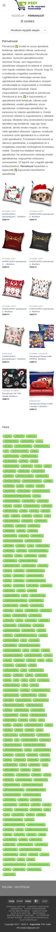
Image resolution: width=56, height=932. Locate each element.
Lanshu (7, 585)
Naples (42, 834)
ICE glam (8, 446)
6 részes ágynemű (41, 700)
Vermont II (31, 834)
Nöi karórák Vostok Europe (32, 784)
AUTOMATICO (41, 844)
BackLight (33, 854)
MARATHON (34, 764)
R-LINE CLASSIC (11, 605)
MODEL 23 (8, 779)
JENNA (34, 451)
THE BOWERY (29, 500)
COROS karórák (28, 565)
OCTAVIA (24, 461)
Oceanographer (23, 774)
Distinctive (36, 774)
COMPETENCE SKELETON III (15, 600)
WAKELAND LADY (42, 446)
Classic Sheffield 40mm (28, 560)
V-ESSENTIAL (35, 615)
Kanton (42, 555)
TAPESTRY (19, 436)
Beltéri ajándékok (11, 854)
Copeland (32, 590)
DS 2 (26, 650)
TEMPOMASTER (36, 600)
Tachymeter (19, 580)
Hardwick (30, 730)
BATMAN (42, 630)
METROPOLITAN (36, 670)
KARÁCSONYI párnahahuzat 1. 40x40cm (14, 357)
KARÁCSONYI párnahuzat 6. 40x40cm (41, 215)
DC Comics (34, 640)
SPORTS (8, 635)
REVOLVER (27, 520)
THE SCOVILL (10, 799)
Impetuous (8, 754)
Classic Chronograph (35, 575)
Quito (41, 660)
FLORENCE (9, 486)
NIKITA (48, 466)
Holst (47, 515)
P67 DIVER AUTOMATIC (38, 550)
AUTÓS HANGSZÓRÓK (35, 909)
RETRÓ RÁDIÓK (14, 918)
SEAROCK (31, 436)
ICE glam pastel (10, 461)
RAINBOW (8, 476)
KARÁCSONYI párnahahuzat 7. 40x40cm (14, 215)
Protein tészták (10, 625)
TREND (32, 665)
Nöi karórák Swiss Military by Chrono (17, 495)
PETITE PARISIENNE (23, 446)
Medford (30, 814)
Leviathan (25, 690)
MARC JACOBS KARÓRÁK (14, 824)
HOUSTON (9, 829)
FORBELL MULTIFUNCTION (36, 829)
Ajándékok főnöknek (12, 630)
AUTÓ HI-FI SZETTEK (21, 913)
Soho (7, 814)
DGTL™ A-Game (10, 735)
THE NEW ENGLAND (33, 655)
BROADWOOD (32, 610)
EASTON (8, 739)
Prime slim (8, 610)
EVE (32, 680)
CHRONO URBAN (11, 640)
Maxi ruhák (8, 700)
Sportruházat (43, 500)
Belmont (19, 730)
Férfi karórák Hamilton (12, 794)
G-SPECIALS (9, 859)
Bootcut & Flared (34, 869)
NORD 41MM (9, 844)
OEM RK (21, 530)
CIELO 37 (29, 819)
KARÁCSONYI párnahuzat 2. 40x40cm (41, 310)
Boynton (8, 759)
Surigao (30, 486)
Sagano (49, 725)
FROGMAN (47, 505)
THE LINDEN (32, 585)
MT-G (23, 854)
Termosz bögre (25, 625)
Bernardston (33, 754)
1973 (49, 660)
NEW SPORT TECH (12, 565)
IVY (6, 451)
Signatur (8, 660)
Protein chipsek (24, 491)
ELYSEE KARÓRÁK (29, 739)
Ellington (23, 839)
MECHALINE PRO (38, 595)
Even (41, 720)
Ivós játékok (39, 625)
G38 (6, 515)
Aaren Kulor (45, 739)
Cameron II (21, 525)
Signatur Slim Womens (12, 744)
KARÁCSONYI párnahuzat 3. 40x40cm (14, 310)
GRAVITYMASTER (29, 695)
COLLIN (35, 650)
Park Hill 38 (19, 834)
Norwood (45, 854)
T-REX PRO (9, 550)
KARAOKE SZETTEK (15, 907)
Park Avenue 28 (21, 809)
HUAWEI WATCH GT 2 (35, 570)
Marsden (16, 515)
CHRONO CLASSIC (33, 540)
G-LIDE (17, 505)
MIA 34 (19, 829)
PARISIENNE (36, 809)
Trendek (7, 436)
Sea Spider (19, 570)
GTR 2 (19, 620)
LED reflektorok (10, 645)
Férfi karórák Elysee (11, 685)
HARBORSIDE (43, 735)
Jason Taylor (19, 575)
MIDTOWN (21, 550)
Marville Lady (24, 471)
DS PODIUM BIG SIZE (34, 725)
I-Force (7, 575)
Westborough (20, 759)
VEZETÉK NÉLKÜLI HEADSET (20, 915)
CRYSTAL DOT (37, 605)
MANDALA (18, 675)
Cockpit (23, 510)
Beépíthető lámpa (21, 710)
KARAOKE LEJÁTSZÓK (38, 907)
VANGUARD (9, 530)
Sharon (47, 774)
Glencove (31, 660)
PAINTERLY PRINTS (12, 481)
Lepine (20, 486)
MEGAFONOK (39, 913)
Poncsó (36, 495)
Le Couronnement (11, 690)
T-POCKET (9, 665)
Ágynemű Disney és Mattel (14, 705)
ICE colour (23, 535)
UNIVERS (20, 545)
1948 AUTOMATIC (11, 670)
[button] (4, 5)
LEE (16, 680)
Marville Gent (9, 491)
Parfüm (42, 695)
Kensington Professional (13, 655)
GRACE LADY (41, 675)
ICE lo (39, 441)
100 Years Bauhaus (31, 505)
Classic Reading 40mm (41, 690)
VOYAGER (8, 525)
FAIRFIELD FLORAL (29, 456)
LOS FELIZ (9, 620)
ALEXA (7, 675)
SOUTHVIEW (9, 874)
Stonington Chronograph (13, 819)
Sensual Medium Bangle (13, 749)
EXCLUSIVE (19, 585)
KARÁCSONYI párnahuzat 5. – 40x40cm (14, 262)
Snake (7, 615)
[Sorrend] (28, 30)
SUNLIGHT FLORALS (19, 451)
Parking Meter (30, 555)
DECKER (8, 730)
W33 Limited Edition (11, 520)
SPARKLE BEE (42, 476)
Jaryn (25, 595)
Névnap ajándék (37, 710)
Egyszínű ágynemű (23, 700)
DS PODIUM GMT (27, 735)
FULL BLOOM (18, 814)
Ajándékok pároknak (38, 715)
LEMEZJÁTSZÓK (39, 911)
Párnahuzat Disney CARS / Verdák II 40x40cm (41, 405)
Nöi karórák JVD (41, 779)
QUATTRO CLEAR (11, 456)
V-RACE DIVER (42, 545)
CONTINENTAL (10, 560)
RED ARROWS (28, 630)
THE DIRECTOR (10, 764)
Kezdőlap (18, 15)
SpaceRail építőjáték (12, 500)
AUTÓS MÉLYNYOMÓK (19, 911)
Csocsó (24, 715)
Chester (24, 605)
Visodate (47, 804)
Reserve (8, 570)
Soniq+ (19, 610)
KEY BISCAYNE (10, 804)
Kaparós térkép (10, 720)
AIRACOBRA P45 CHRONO (30, 849)
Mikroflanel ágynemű (35, 705)
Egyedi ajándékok (11, 715)
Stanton (36, 769)
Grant (33, 720)
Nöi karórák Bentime (12, 784)
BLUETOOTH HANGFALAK (36, 918)
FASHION (36, 804)
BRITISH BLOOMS (11, 466)
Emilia (28, 749)
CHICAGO (27, 515)
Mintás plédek (19, 869)
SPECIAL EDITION (25, 844)
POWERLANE (41, 520)
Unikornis (23, 720)
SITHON (46, 650)
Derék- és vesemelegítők (13, 540)
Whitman (41, 814)
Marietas (8, 834)
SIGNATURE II (37, 535)
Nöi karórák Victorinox (41, 491)
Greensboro (36, 799)
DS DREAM (9, 774)
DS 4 (24, 640)
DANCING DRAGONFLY (32, 481)
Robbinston (19, 660)
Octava (18, 555)
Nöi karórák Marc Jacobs (36, 789)
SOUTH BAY (31, 620)
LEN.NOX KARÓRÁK (42, 749)
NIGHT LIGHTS (10, 535)
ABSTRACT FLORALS (24, 476)
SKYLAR (34, 685)
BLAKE (29, 675)
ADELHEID (23, 799)
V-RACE (21, 590)
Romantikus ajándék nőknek (38, 864)
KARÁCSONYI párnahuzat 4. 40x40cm (41, 262)
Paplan (7, 869)
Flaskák (30, 859)
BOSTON (46, 510)
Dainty (23, 764)
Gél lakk (7, 505)
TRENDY (8, 809)
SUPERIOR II (34, 525)
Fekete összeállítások (12, 650)
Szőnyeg (8, 710)
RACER (7, 580)
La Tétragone (43, 680)
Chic (45, 764)
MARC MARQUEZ (11, 769)
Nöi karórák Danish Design (14, 789)
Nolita (47, 809)
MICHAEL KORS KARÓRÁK (34, 744)
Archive (34, 461)
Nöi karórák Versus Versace (29, 645)
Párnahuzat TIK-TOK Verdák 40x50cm (11, 394)
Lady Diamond (10, 471)
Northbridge (33, 759)
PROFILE (8, 555)
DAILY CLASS (36, 839)
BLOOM (40, 486)
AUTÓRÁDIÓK (42, 915)
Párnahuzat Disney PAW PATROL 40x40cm (40, 357)
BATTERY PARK (10, 849)
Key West (18, 725)
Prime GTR (43, 565)
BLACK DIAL (27, 466)
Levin (31, 545)
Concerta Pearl (38, 471)
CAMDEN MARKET (11, 595)
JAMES (7, 725)
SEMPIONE (44, 620)
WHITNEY (24, 804)
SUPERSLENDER (11, 441)
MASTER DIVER (10, 510)
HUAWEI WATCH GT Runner (26, 635)
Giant (24, 680)
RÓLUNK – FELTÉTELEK (16, 887)
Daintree (43, 635)
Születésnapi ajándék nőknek (14, 864)
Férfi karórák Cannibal (32, 794)
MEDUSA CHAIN (20, 615)
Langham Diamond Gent (36, 580)
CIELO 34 (20, 754)
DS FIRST (45, 759)
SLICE (38, 466)
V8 (17, 739)
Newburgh (25, 769)
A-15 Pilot (34, 510)
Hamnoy (38, 515)
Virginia (7, 680)
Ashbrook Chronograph (36, 824)
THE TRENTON (10, 839)
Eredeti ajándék (27, 441)
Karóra (21, 859)
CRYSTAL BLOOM (11, 695)
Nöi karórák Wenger (24, 779)
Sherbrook (45, 754)
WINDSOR (32, 530)
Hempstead (21, 665)
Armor (40, 730)
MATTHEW (9, 545)
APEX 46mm (9, 590)
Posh (24, 670)
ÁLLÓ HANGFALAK (28, 920)
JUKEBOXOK (16, 909)
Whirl (25, 685)
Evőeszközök (46, 585)
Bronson (48, 655)
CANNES (48, 481)
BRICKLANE (46, 610)
